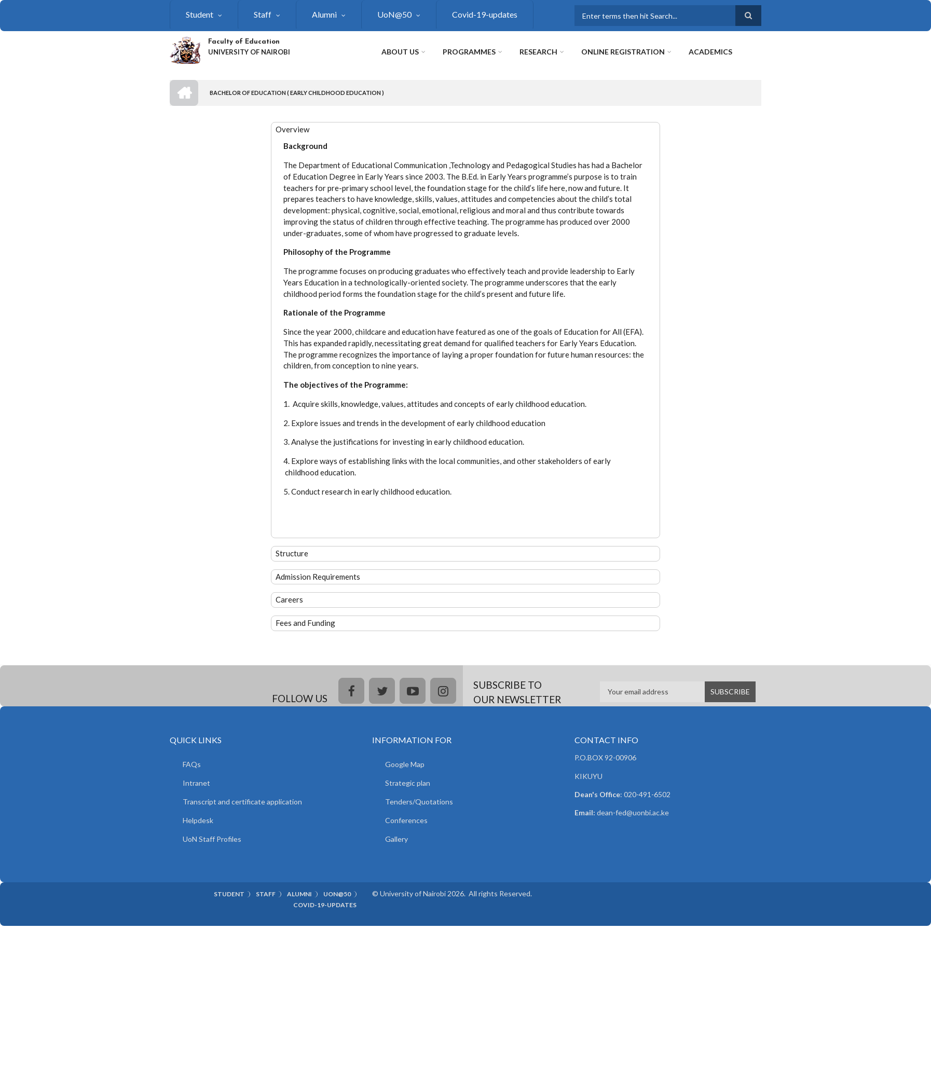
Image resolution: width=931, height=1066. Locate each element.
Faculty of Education (244, 41)
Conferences (406, 820)
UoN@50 (394, 14)
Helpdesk (198, 820)
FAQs (192, 764)
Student (199, 14)
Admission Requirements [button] (318, 576)
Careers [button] (289, 599)
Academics (710, 51)
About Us (400, 51)
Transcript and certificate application (242, 801)
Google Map (405, 764)
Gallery (396, 839)
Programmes (469, 51)
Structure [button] (292, 553)
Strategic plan (407, 782)
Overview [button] (292, 129)
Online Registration (623, 51)
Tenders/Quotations (419, 801)
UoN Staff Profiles (212, 839)
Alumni (324, 14)
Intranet (196, 782)
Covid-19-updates (484, 14)
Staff (262, 14)
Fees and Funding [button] (305, 622)
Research (538, 51)
